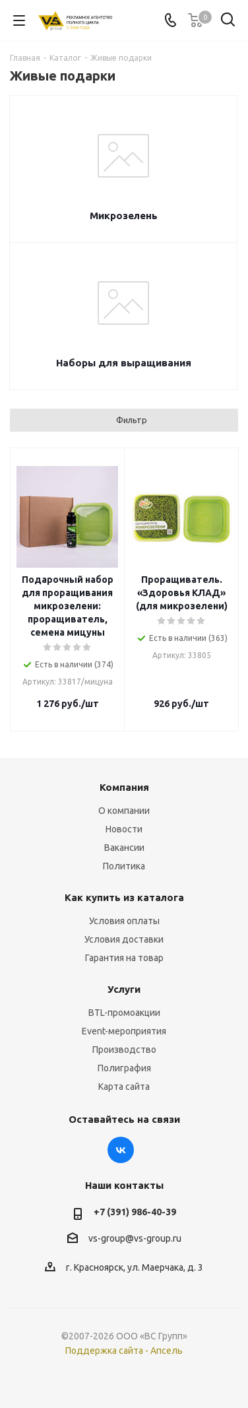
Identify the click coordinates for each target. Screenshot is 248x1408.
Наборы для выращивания (123, 362)
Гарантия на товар (124, 958)
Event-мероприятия (124, 1031)
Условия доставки (124, 939)
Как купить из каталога (124, 897)
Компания (124, 787)
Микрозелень (124, 215)
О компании (124, 810)
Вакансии (124, 847)
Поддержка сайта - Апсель (124, 1350)
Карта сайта (124, 1086)
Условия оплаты (124, 921)
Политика (124, 866)
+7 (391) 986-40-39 (135, 1212)
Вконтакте (121, 1150)
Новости (124, 829)
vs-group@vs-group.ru (134, 1238)
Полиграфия (124, 1068)
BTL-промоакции (124, 1012)
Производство (124, 1049)
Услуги (124, 989)
